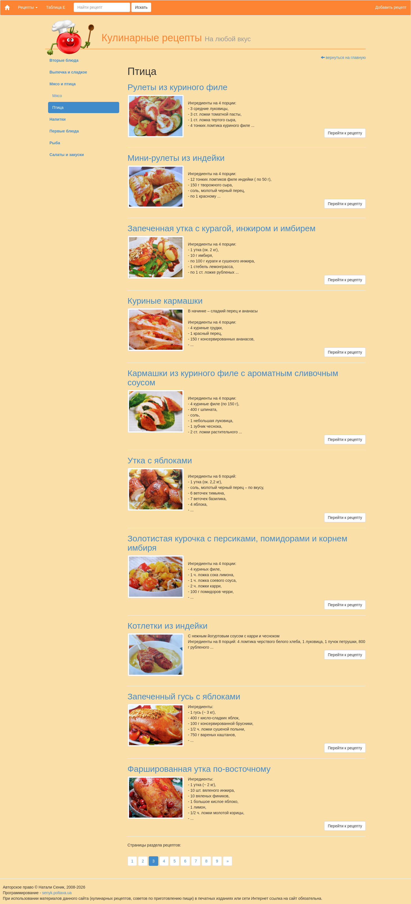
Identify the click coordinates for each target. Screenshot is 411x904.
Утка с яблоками (160, 460)
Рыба (54, 143)
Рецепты (28, 7)
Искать (141, 7)
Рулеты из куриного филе (178, 87)
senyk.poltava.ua (57, 893)
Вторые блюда (63, 60)
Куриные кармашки (165, 300)
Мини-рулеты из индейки (176, 158)
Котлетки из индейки (168, 625)
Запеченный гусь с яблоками (184, 696)
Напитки (57, 119)
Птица (58, 107)
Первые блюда (64, 131)
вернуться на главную (343, 57)
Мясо (57, 95)
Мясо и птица (62, 84)
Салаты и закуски (66, 154)
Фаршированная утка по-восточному (199, 768)
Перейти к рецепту (345, 133)
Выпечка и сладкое (68, 72)
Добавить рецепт (391, 7)
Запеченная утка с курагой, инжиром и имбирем (222, 228)
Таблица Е (55, 7)
